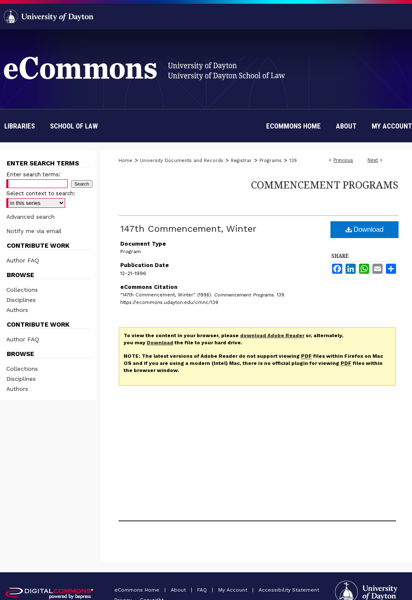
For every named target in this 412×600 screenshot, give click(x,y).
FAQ (203, 590)
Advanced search (30, 216)
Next (372, 160)
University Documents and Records (181, 160)
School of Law (74, 126)
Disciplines (21, 299)
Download (365, 229)
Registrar (241, 160)
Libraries (19, 126)
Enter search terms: (33, 174)
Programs (270, 160)
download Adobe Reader (272, 335)
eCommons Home (137, 590)
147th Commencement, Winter (188, 228)
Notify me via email (33, 231)
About (179, 590)
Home (125, 160)
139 (293, 160)
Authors (17, 310)
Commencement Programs (325, 184)
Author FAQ (22, 260)
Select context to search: (40, 193)
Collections (22, 289)
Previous (343, 160)
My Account (233, 590)
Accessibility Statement (289, 590)
